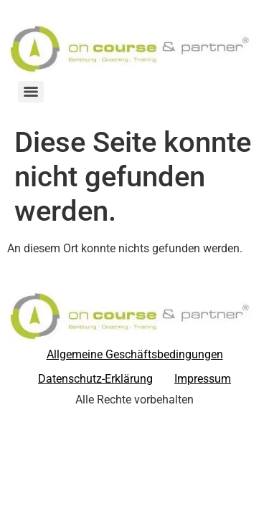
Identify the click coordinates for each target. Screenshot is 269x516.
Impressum (202, 379)
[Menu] (31, 91)
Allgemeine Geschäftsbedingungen (135, 354)
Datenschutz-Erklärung (95, 379)
